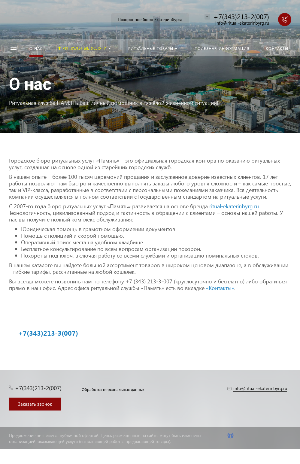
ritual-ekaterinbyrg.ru (234, 206)
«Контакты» (220, 288)
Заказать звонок (35, 404)
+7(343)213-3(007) (48, 332)
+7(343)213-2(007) (241, 16)
